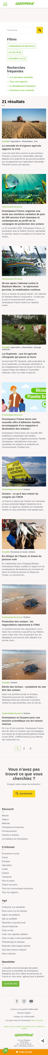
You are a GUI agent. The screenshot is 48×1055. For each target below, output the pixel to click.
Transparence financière (13, 827)
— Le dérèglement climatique (21, 86)
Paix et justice (8, 881)
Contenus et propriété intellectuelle (24, 1009)
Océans (5, 873)
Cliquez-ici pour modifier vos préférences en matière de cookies (24, 1027)
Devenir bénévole (10, 926)
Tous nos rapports (10, 892)
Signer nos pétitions (11, 915)
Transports (7, 877)
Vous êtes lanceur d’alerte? (14, 950)
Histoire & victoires (10, 835)
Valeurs (5, 819)
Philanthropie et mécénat (13, 942)
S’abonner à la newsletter (13, 907)
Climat (5, 857)
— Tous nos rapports (17, 82)
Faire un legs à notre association (16, 938)
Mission (5, 816)
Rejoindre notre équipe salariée (16, 946)
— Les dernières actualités (20, 77)
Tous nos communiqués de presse (17, 888)
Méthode (6, 823)
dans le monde (37, 1020)
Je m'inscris (10, 984)
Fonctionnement (9, 831)
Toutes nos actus (9, 885)
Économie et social (10, 854)
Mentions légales (24, 1013)
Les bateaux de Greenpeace (15, 839)
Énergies (6, 861)
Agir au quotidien (9, 919)
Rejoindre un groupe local (13, 923)
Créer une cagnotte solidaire (15, 934)
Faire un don (7, 930)
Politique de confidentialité (24, 1017)
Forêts (5, 869)
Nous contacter (9, 954)
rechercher (26, 794)
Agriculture (7, 865)
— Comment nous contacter (21, 90)
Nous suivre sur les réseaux (14, 911)
